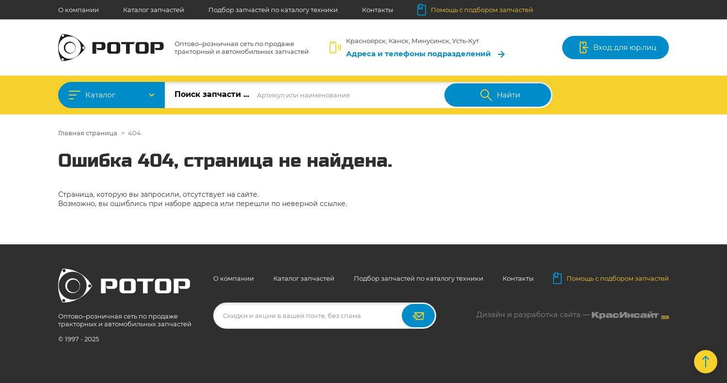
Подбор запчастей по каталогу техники (273, 10)
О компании (78, 10)
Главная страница (87, 133)
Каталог (100, 94)
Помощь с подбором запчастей (475, 10)
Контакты (377, 10)
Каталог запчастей (153, 10)
